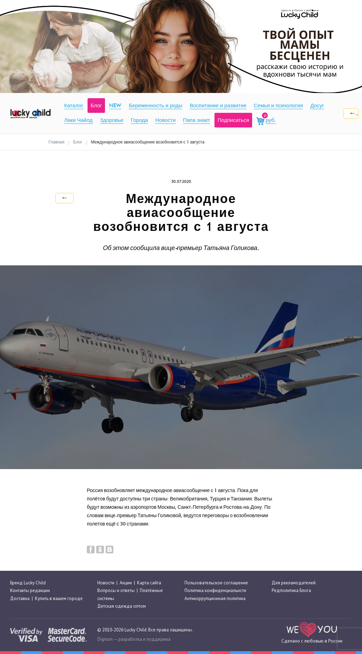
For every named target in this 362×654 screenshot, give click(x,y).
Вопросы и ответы (116, 590)
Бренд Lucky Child (28, 583)
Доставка (20, 598)
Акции (126, 583)
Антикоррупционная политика (215, 598)
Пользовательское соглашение (216, 583)
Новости (105, 583)
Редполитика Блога (291, 590)
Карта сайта (149, 583)
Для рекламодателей (294, 583)
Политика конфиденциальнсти (215, 590)
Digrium (105, 639)
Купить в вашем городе (59, 598)
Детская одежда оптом (121, 606)
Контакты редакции (30, 590)
